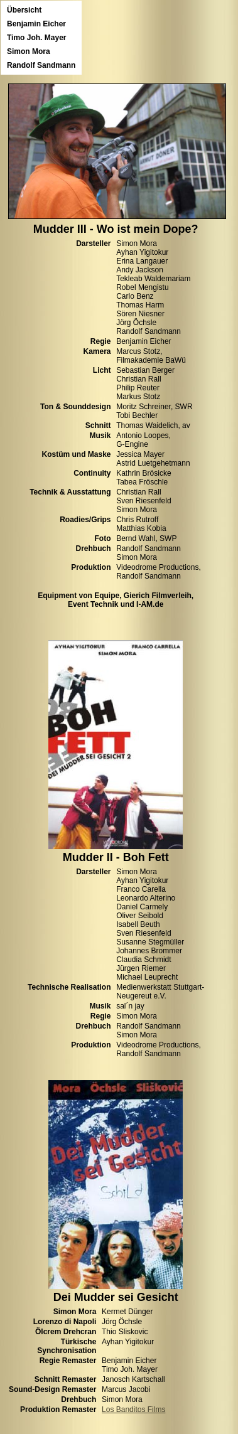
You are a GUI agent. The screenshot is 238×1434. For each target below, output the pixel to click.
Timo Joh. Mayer (36, 37)
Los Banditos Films (133, 1409)
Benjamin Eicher (36, 23)
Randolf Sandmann (41, 65)
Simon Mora (28, 51)
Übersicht (24, 10)
